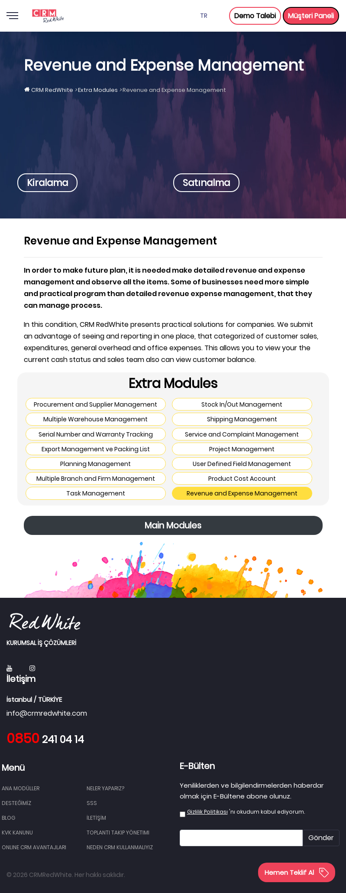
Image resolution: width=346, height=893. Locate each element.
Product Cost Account (242, 478)
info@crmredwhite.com (46, 713)
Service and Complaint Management (242, 434)
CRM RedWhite (52, 90)
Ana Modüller (20, 788)
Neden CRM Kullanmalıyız (120, 847)
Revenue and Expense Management (242, 493)
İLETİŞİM (96, 817)
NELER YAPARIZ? (105, 788)
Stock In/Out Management (241, 404)
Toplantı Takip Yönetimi (118, 832)
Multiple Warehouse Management (95, 419)
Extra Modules (98, 90)
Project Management (242, 449)
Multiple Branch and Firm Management (95, 478)
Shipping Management (242, 419)
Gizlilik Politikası (207, 811)
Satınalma (206, 182)
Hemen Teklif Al (297, 872)
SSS (92, 803)
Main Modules (173, 525)
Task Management (95, 493)
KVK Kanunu (17, 832)
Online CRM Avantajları (34, 847)
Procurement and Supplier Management (95, 404)
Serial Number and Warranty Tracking (96, 434)
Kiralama (47, 182)
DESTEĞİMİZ (16, 803)
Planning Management (95, 464)
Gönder (321, 838)
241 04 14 (45, 739)
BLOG (8, 817)
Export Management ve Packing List (96, 449)
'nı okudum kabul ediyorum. (246, 811)
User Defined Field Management (242, 464)
